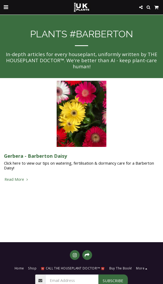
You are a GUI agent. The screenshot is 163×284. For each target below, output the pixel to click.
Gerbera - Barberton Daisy (35, 155)
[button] (5, 7)
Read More (16, 179)
